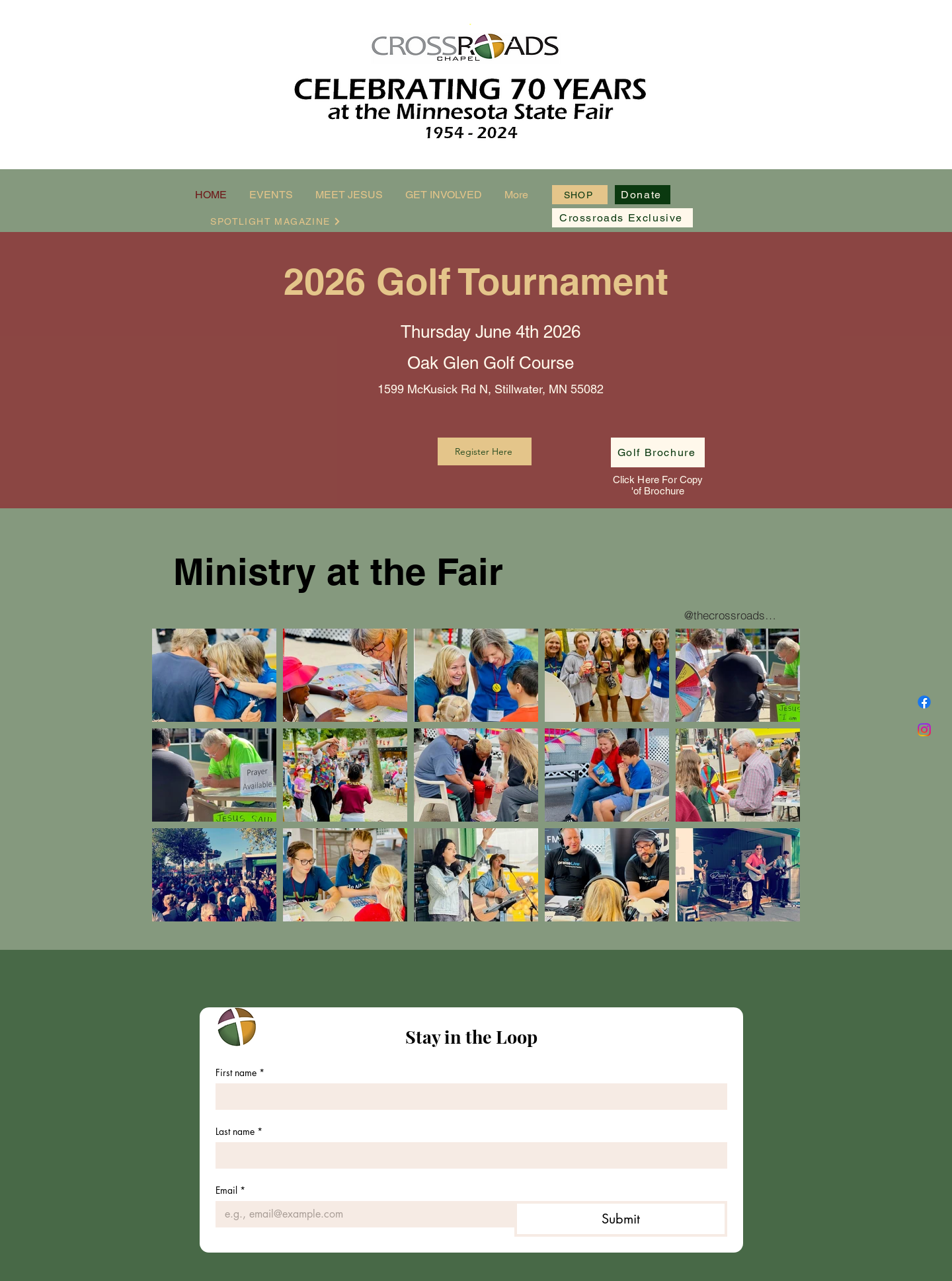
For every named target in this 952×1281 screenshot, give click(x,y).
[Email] (361, 1214)
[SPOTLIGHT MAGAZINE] (275, 221)
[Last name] (467, 1155)
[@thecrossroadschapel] (731, 615)
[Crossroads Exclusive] (622, 217)
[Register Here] (485, 451)
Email (230, 1190)
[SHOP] (580, 194)
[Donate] (642, 194)
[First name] (467, 1096)
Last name (239, 1131)
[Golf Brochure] (658, 452)
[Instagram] (924, 729)
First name (240, 1072)
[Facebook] (924, 702)
